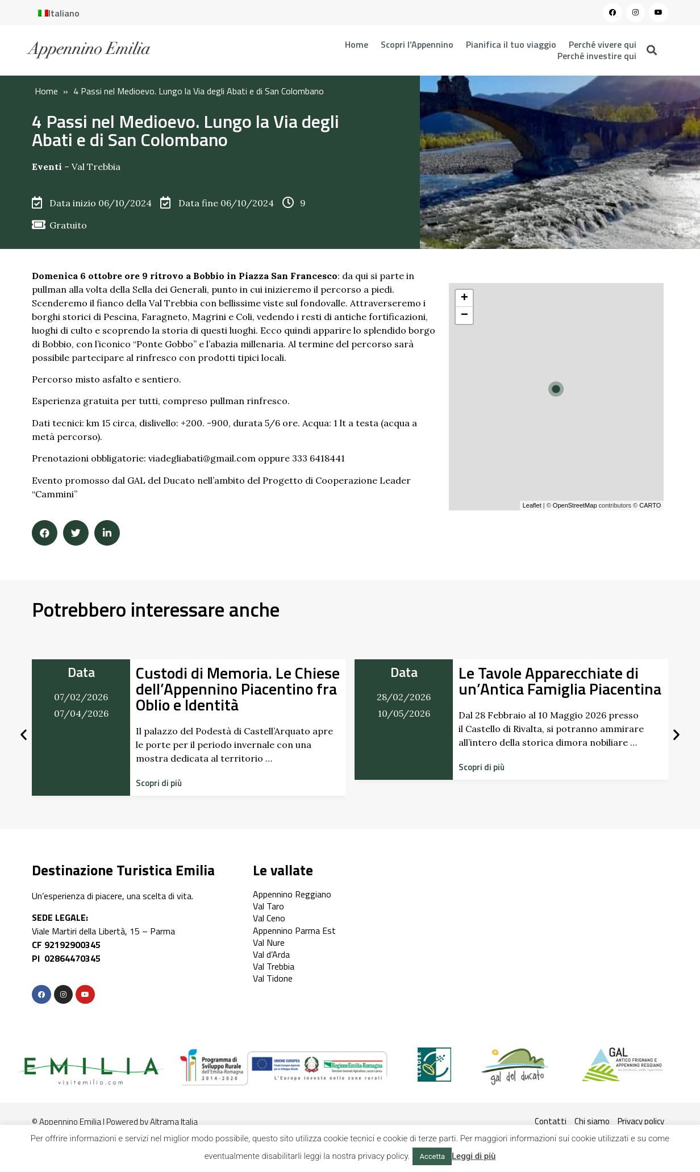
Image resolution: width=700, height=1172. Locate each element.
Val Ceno (269, 918)
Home (356, 44)
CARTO (650, 505)
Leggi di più (473, 1156)
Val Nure (269, 942)
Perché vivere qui (602, 44)
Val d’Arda (271, 954)
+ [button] (464, 298)
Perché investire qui (596, 55)
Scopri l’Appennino (417, 44)
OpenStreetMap (575, 505)
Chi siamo (592, 1121)
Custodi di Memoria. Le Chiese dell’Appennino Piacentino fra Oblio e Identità (238, 688)
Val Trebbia (96, 166)
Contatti (550, 1121)
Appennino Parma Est (294, 930)
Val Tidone (273, 978)
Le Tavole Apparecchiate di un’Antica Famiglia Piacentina (560, 680)
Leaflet (532, 505)
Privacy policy (641, 1121)
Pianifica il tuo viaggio (511, 44)
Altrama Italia (174, 1121)
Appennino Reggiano (292, 894)
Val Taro (268, 906)
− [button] (464, 315)
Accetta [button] (432, 1156)
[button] (159, 783)
